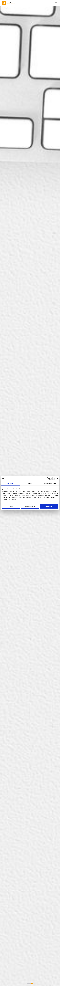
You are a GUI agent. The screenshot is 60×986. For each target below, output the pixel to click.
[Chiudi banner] (57, 478)
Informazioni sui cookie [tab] (49, 483)
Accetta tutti (48, 506)
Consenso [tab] (10, 483)
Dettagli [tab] (30, 483)
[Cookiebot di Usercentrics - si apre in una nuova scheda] (48, 478)
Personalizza (30, 506)
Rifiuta (11, 506)
